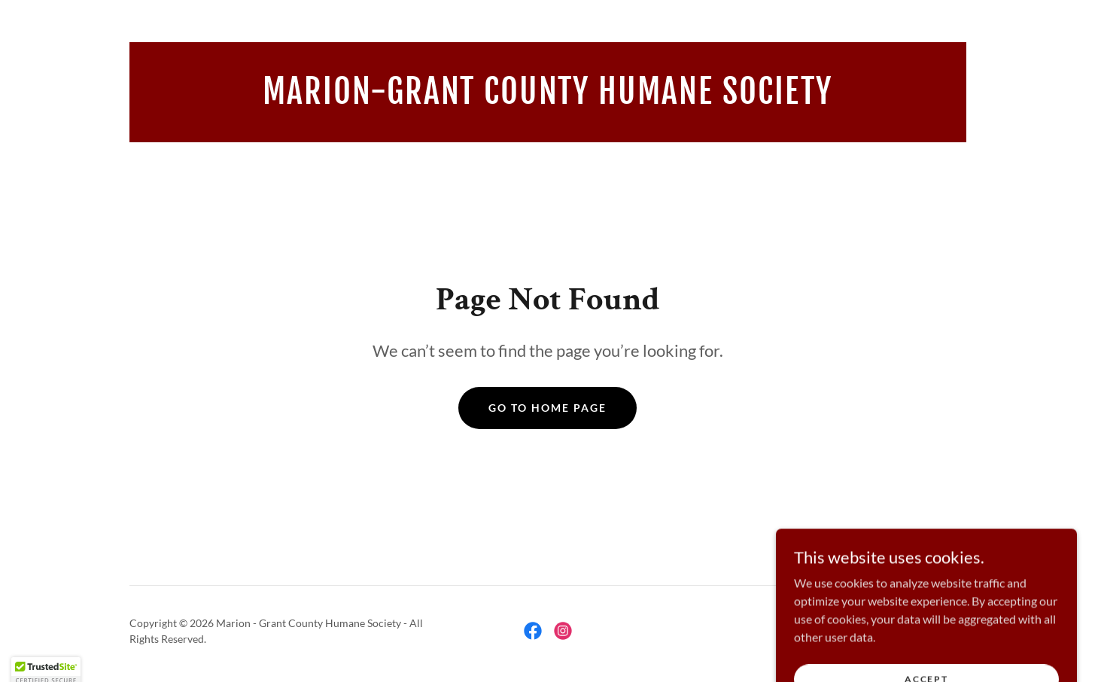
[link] (548, 99)
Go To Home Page (547, 407)
